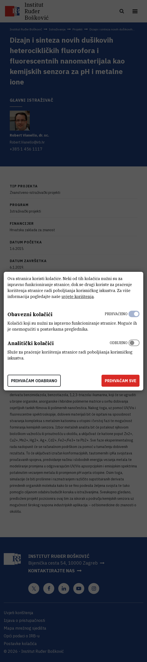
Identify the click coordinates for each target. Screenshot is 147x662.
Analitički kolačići (31, 343)
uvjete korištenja (78, 296)
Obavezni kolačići (30, 314)
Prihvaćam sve (120, 380)
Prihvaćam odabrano (34, 380)
